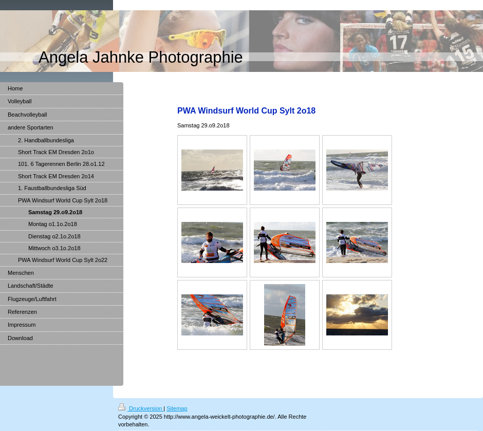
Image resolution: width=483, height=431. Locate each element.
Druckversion (140, 408)
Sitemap (176, 408)
